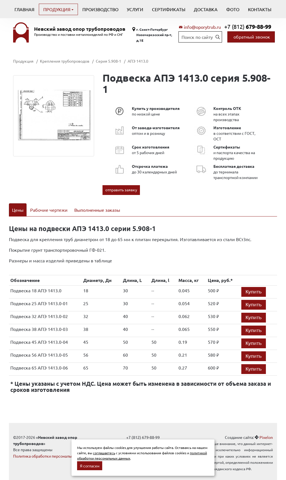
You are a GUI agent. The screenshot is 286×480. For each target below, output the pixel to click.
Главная (24, 9)
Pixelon (266, 429)
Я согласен (89, 465)
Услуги (135, 9)
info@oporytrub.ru (202, 27)
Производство (100, 9)
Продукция (57, 9)
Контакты (259, 9)
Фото (232, 9)
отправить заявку (121, 189)
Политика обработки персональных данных (53, 448)
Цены (17, 210)
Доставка (206, 9)
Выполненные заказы (97, 210)
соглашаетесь (104, 453)
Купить (254, 284)
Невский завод (79, 29)
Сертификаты (168, 9)
